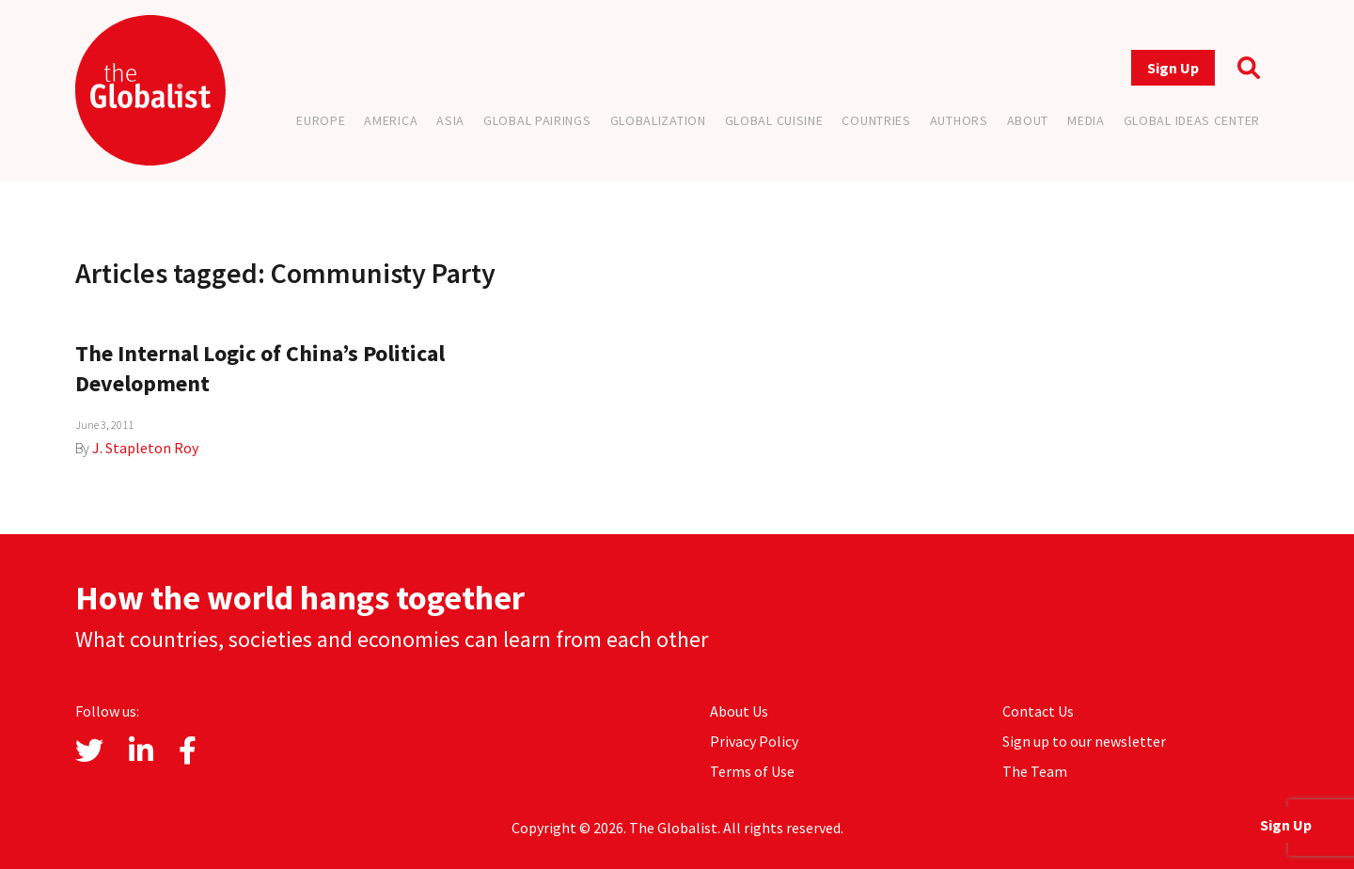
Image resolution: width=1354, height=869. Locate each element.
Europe (320, 120)
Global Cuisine (774, 120)
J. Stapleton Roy (145, 447)
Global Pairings (537, 120)
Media (1086, 120)
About (1028, 120)
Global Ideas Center (1192, 120)
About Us (739, 711)
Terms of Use (752, 771)
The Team (1034, 771)
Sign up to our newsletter (1084, 741)
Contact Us (1038, 711)
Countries (876, 120)
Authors (959, 120)
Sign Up (1173, 67)
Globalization (658, 120)
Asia (450, 120)
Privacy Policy (754, 741)
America (390, 120)
